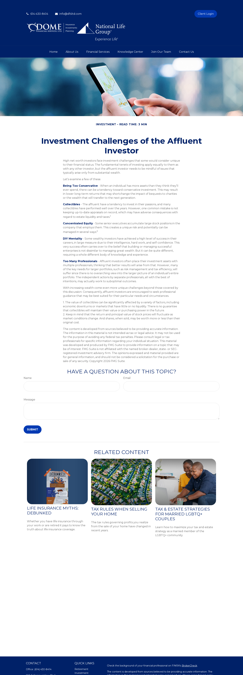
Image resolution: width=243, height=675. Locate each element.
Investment (81, 662)
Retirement (81, 659)
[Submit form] (33, 419)
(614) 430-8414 (42, 659)
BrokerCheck (189, 655)
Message (29, 389)
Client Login (206, 3)
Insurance (80, 670)
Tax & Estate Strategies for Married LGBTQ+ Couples (182, 504)
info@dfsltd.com (68, 3)
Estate (78, 666)
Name (28, 368)
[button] (53, 42)
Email (127, 368)
